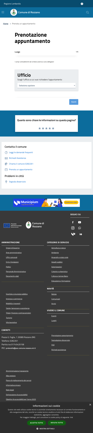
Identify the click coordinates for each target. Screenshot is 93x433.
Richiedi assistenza (58, 349)
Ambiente (55, 252)
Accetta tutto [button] (36, 423)
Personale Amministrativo (16, 271)
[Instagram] (72, 228)
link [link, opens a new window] (71, 417)
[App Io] (81, 234)
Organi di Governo (13, 247)
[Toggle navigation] (2, 12)
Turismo (9, 317)
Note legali (10, 389)
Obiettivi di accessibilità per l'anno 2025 (21, 399)
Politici (8, 266)
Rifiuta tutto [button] (57, 423)
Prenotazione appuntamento (62, 335)
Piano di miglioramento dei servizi (18, 380)
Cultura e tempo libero (59, 276)
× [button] (90, 405)
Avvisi (53, 303)
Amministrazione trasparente (17, 371)
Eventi (53, 315)
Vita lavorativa (11, 322)
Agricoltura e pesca (58, 247)
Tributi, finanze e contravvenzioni (18, 313)
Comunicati (55, 299)
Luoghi (53, 320)
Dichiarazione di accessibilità (16, 394)
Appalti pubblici (57, 262)
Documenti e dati (12, 276)
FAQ (53, 344)
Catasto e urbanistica (59, 271)
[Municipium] (73, 234)
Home (5, 23)
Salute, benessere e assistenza (17, 308)
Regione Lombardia (12, 3)
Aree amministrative (14, 252)
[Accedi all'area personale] (82, 3)
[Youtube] (79, 222)
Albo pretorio (11, 375)
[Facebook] (72, 222)
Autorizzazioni (56, 266)
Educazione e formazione (60, 281)
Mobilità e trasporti (13, 303)
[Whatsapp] (79, 228)
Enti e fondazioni (12, 262)
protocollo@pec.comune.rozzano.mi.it (21, 348)
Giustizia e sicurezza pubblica (17, 294)
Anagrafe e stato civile (59, 257)
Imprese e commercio (14, 298)
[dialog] (46, 417)
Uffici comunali (11, 257)
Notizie (54, 294)
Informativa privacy (13, 385)
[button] (46, 428)
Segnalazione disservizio (60, 340)
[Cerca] (87, 12)
